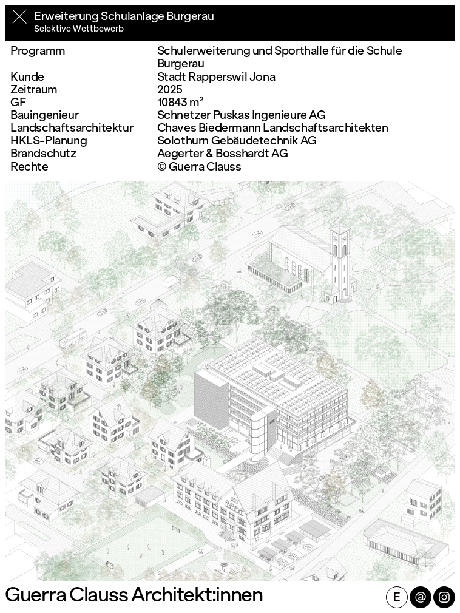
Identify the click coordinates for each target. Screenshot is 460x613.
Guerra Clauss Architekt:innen (134, 595)
